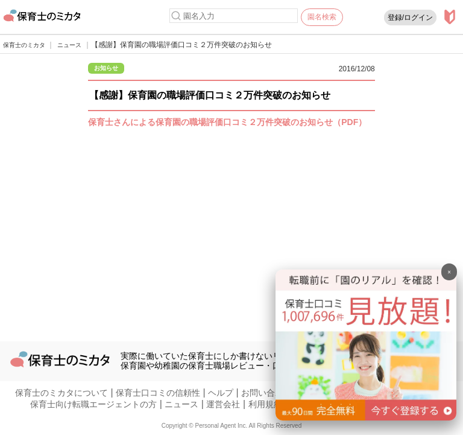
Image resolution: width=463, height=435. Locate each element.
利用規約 (265, 404)
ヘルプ (220, 393)
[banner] (366, 417)
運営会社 (223, 404)
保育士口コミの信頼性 (158, 393)
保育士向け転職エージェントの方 (93, 404)
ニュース (181, 404)
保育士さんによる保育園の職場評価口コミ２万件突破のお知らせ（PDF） (227, 122)
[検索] (176, 15)
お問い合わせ (266, 393)
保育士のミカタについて (61, 393)
